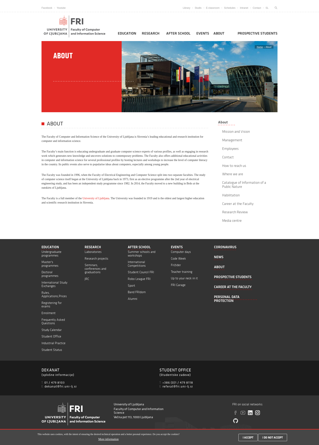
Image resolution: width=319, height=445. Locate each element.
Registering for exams (52, 304)
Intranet (244, 8)
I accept (248, 438)
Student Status (52, 350)
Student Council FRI (141, 272)
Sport (131, 285)
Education (127, 33)
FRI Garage (178, 285)
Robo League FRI (139, 279)
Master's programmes (50, 264)
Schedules (229, 8)
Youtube (61, 8)
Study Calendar (52, 330)
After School (178, 33)
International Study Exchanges (54, 284)
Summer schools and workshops (141, 253)
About (218, 33)
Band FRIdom (137, 292)
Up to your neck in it (184, 278)
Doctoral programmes (50, 274)
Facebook (47, 8)
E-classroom (213, 8)
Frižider (176, 265)
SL (267, 8)
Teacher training (181, 272)
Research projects (96, 258)
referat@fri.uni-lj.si (178, 386)
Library (186, 8)
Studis (198, 8)
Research (151, 33)
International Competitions (137, 264)
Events (202, 33)
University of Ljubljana (95, 198)
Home (260, 46)
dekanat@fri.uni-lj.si (61, 386)
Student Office (51, 336)
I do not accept (272, 438)
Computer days (181, 252)
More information (108, 440)
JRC (87, 279)
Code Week (178, 258)
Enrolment (49, 313)
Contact (257, 8)
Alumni (132, 299)
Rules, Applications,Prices (54, 294)
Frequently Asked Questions (53, 321)
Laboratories (93, 252)
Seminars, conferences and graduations (95, 268)
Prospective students (257, 33)
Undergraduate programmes (51, 253)
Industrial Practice (54, 343)
